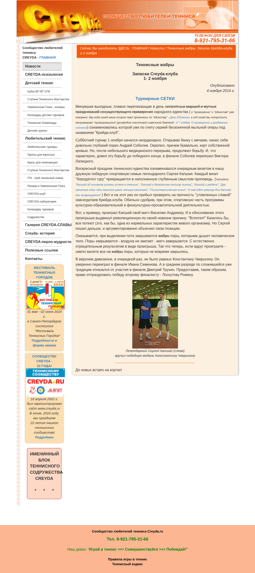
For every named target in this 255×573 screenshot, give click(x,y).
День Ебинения (179, 117)
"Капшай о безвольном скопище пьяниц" (166, 184)
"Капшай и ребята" (206, 184)
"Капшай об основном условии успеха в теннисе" (107, 184)
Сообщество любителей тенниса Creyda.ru (127, 531)
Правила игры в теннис (127, 559)
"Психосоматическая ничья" (167, 190)
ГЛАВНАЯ (47, 57)
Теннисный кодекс (127, 564)
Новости (157, 48)
